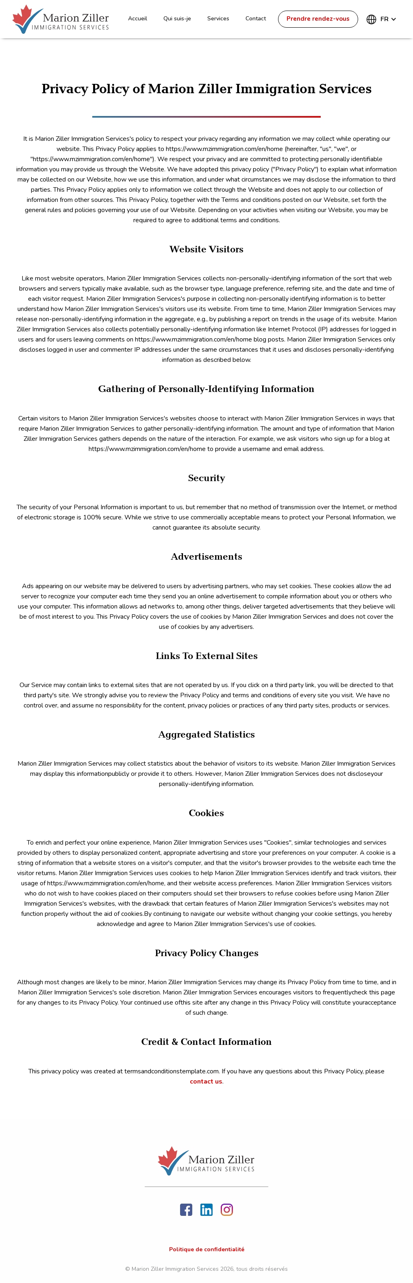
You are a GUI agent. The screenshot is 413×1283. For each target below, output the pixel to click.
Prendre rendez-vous (318, 19)
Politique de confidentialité (206, 1249)
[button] (383, 19)
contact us (206, 1081)
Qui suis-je (177, 18)
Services (218, 18)
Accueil (137, 18)
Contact (256, 18)
